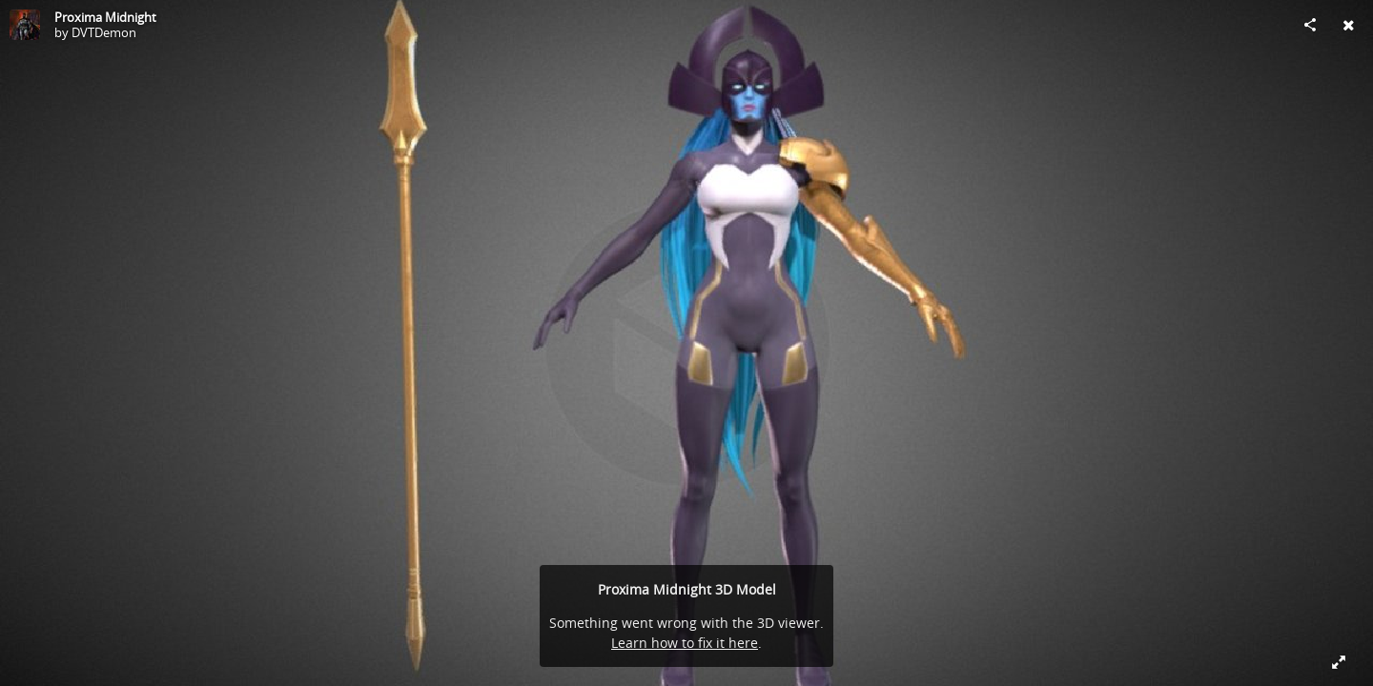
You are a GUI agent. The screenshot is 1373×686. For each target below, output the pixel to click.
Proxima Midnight (105, 17)
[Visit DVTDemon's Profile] (25, 25)
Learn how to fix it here (684, 643)
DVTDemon (104, 32)
